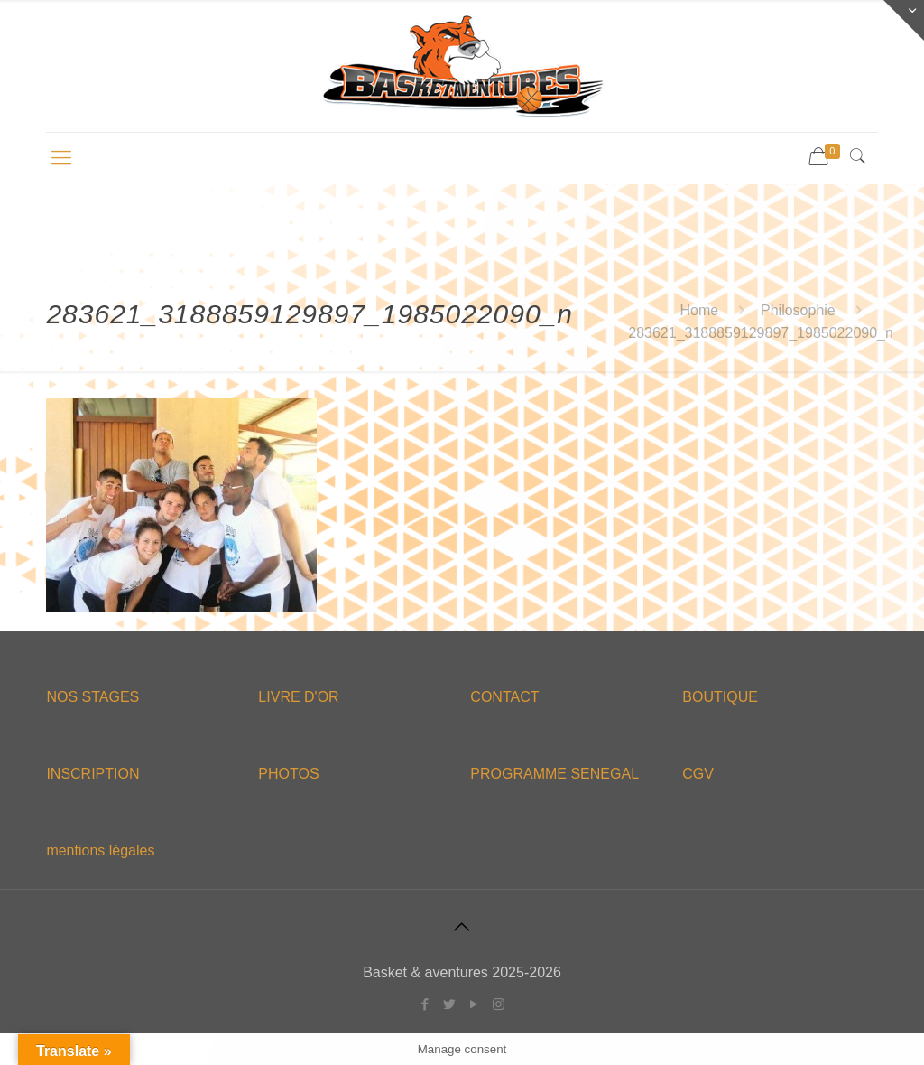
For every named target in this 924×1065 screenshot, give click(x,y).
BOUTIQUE (720, 697)
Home (699, 310)
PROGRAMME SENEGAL (554, 773)
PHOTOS (288, 773)
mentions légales (100, 850)
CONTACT (504, 697)
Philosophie (798, 310)
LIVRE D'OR (298, 697)
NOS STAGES (92, 697)
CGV (698, 773)
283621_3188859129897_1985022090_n (760, 333)
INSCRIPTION (92, 773)
